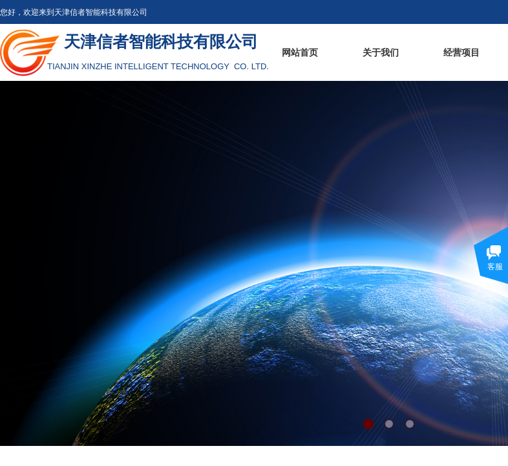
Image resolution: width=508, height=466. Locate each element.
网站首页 (300, 53)
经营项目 (461, 53)
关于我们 (381, 53)
